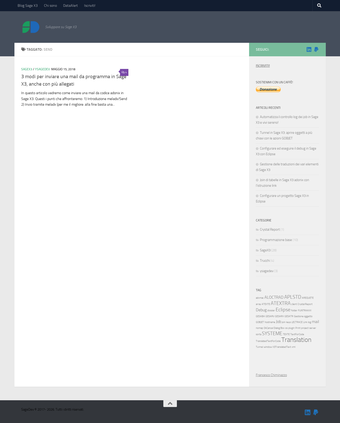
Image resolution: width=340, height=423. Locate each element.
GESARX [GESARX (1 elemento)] (279, 316)
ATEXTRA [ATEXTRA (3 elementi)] (281, 303)
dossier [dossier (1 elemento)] (271, 310)
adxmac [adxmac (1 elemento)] (260, 297)
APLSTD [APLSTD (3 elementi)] (292, 297)
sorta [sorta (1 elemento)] (258, 334)
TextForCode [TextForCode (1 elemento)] (297, 334)
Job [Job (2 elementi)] (278, 321)
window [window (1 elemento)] (268, 347)
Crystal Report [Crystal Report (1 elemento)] (305, 304)
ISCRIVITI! (263, 66)
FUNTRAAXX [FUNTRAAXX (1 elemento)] (304, 310)
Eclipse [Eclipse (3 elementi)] (283, 310)
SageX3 (26, 69)
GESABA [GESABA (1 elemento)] (260, 316)
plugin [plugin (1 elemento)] (291, 328)
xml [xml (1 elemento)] (293, 347)
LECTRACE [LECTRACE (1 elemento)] (297, 322)
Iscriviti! (89, 5)
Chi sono (50, 5)
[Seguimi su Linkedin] (309, 49)
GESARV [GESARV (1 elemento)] (270, 316)
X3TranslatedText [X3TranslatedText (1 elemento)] (282, 347)
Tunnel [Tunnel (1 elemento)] (259, 347)
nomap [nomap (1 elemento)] (259, 328)
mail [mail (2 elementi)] (315, 321)
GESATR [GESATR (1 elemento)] (288, 316)
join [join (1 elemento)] (283, 322)
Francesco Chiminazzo (271, 375)
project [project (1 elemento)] (305, 328)
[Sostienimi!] (316, 49)
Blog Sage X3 (28, 5)
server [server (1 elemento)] (312, 328)
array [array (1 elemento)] (258, 304)
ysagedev (42, 69)
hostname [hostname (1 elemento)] (270, 322)
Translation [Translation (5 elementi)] (296, 340)
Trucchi (265, 261)
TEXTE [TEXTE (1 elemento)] (286, 334)
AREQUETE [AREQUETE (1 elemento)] (308, 297)
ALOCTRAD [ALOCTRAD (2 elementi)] (274, 297)
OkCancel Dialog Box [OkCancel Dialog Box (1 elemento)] (274, 328)
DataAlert (70, 5)
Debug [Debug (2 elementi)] (261, 310)
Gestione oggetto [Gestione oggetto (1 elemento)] (303, 316)
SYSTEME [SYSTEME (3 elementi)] (272, 333)
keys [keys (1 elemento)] (288, 322)
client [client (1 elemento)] (294, 304)
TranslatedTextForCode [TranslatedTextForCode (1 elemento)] (268, 341)
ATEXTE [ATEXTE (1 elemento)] (266, 304)
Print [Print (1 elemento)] (298, 328)
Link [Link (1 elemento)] (305, 322)
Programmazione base (276, 240)
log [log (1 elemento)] (309, 322)
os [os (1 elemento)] (286, 328)
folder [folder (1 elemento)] (294, 310)
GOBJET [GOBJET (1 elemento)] (260, 322)
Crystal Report (270, 229)
